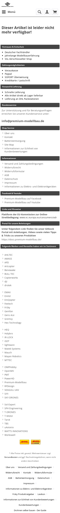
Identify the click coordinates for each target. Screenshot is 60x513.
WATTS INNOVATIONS (16, 431)
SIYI (6, 393)
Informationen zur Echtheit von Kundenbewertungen (21, 150)
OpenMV (9, 370)
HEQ (6, 329)
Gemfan (8, 311)
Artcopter (9, 266)
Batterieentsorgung (14, 140)
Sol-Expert (9, 404)
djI (5, 281)
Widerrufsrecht (12, 167)
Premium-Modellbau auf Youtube (22, 202)
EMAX (7, 292)
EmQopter (9, 299)
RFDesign (9, 386)
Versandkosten (11, 457)
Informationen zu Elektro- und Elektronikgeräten (30, 186)
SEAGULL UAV (11, 389)
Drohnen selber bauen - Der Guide (30, 510)
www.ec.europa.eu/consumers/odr (38, 217)
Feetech (8, 303)
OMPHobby (10, 367)
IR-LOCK (8, 337)
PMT (6, 374)
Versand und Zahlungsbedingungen (23, 163)
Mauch (8, 352)
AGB (6, 175)
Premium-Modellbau (15, 382)
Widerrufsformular (14, 171)
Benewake (9, 270)
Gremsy (8, 318)
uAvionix (9, 427)
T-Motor (8, 415)
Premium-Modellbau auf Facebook (22, 198)
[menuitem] (8, 12)
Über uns (9, 133)
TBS (6, 423)
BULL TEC (9, 273)
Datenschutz (11, 178)
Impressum (10, 182)
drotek (7, 285)
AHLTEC (8, 254)
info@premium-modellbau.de (23, 121)
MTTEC (8, 360)
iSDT (6, 341)
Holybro (8, 333)
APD (6, 262)
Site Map (9, 144)
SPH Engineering (13, 408)
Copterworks (11, 277)
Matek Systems (12, 348)
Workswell (9, 434)
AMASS (8, 258)
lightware (9, 344)
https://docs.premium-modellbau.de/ (21, 239)
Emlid (7, 296)
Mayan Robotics (12, 356)
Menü (8, 11)
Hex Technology (12, 322)
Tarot (7, 419)
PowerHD (9, 378)
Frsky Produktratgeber (23, 494)
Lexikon (41, 494)
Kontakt (8, 137)
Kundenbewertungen (29, 504)
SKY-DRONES (11, 397)
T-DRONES (10, 412)
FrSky (7, 307)
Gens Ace (9, 315)
